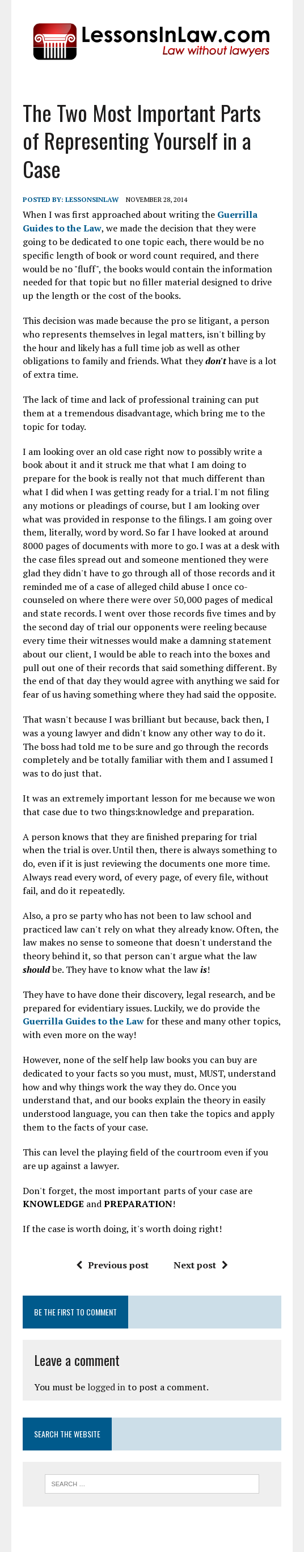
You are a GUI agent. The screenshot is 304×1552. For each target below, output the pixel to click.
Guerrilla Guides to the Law (83, 1021)
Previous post (112, 1265)
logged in (106, 1387)
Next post (201, 1265)
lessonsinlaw (92, 199)
